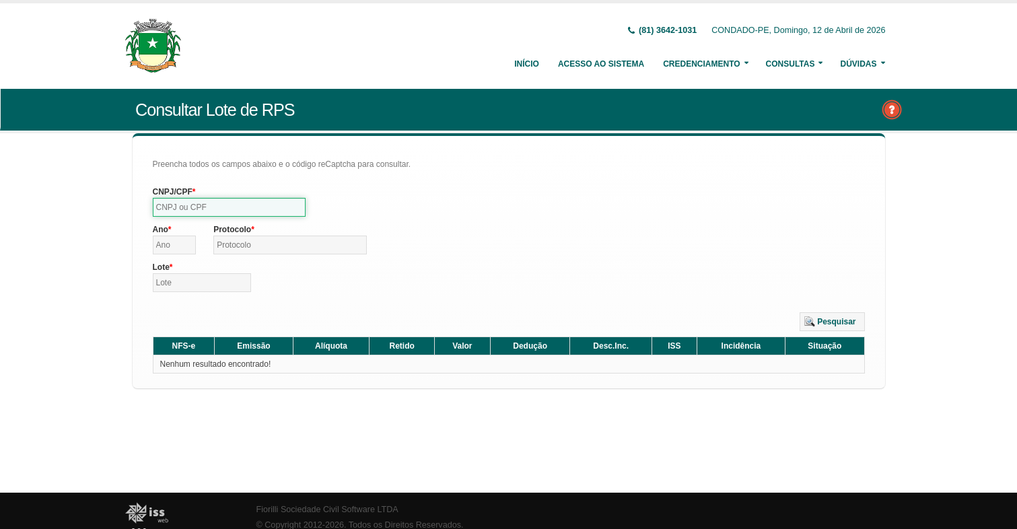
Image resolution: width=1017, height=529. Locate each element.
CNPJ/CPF (172, 192)
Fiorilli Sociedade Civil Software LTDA (327, 509)
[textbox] (229, 207)
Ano (160, 229)
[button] (832, 321)
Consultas (790, 64)
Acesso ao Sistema (601, 64)
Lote (161, 267)
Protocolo (232, 229)
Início (526, 64)
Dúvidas (858, 64)
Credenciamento (701, 64)
